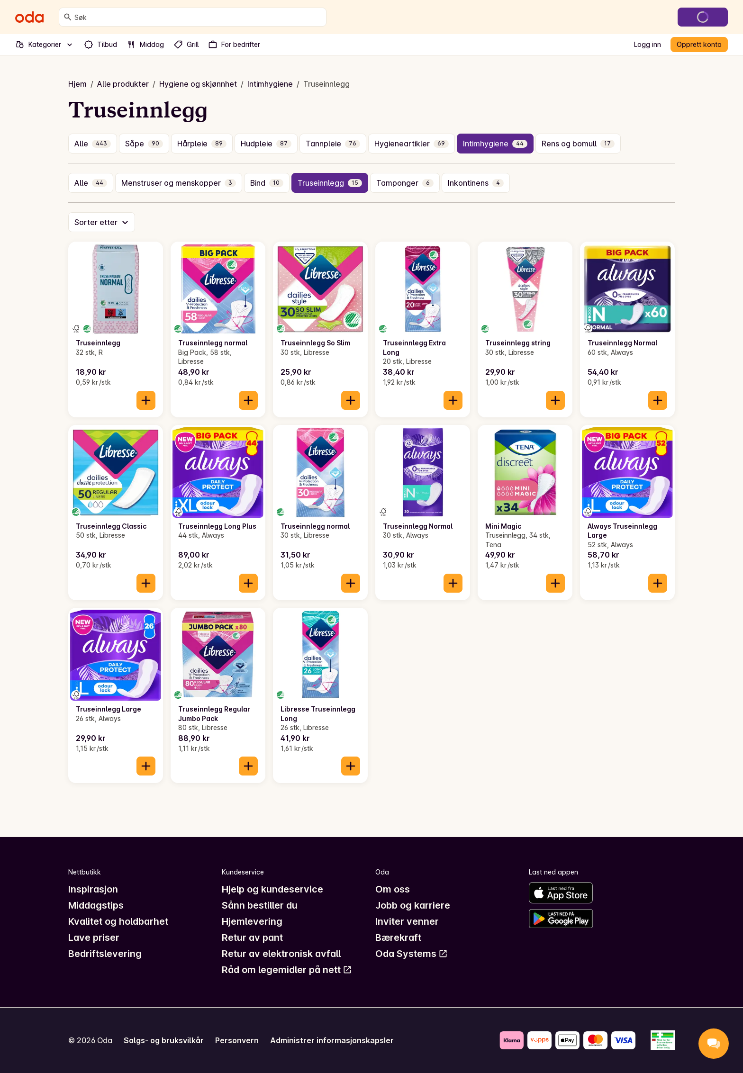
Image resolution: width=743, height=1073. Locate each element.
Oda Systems (411, 953)
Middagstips (96, 905)
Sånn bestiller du (260, 905)
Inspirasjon (93, 889)
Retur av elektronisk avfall (281, 953)
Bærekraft (398, 937)
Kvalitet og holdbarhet (118, 921)
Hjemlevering (252, 921)
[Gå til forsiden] (29, 17)
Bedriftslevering (105, 953)
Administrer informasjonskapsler (332, 1040)
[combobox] (198, 17)
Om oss (392, 889)
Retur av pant (252, 937)
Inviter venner (407, 921)
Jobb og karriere (412, 905)
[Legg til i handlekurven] (145, 400)
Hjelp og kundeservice (272, 889)
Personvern (237, 1040)
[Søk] (67, 17)
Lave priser (93, 937)
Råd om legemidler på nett (287, 969)
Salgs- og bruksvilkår (164, 1040)
